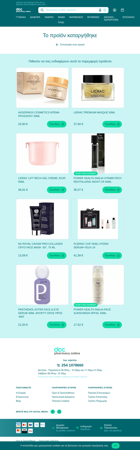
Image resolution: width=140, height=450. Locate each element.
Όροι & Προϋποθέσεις (63, 393)
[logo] (25, 10)
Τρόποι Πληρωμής (97, 401)
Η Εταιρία (21, 393)
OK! (115, 446)
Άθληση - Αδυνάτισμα (111, 18)
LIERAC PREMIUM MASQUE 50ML (94, 112)
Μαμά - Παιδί (61, 20)
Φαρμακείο (76, 17)
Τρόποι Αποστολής (97, 397)
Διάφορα (35, 17)
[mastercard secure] (19, 431)
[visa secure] (25, 431)
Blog (18, 401)
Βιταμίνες (93, 17)
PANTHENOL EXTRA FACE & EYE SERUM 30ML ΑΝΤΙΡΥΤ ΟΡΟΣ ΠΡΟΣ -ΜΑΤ (40, 313)
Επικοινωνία (22, 397)
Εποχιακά (129, 17)
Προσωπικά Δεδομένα (63, 397)
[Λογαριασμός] (114, 10)
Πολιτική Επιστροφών (99, 393)
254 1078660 (73, 365)
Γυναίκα (21, 17)
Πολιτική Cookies (60, 401)
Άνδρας (49, 17)
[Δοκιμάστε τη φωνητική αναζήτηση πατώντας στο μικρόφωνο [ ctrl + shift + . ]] (100, 10)
